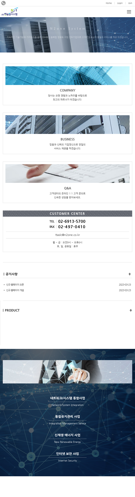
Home (109, 3)
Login (120, 3)
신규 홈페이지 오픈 (15, 284)
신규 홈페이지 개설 (15, 290)
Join (130, 3)
